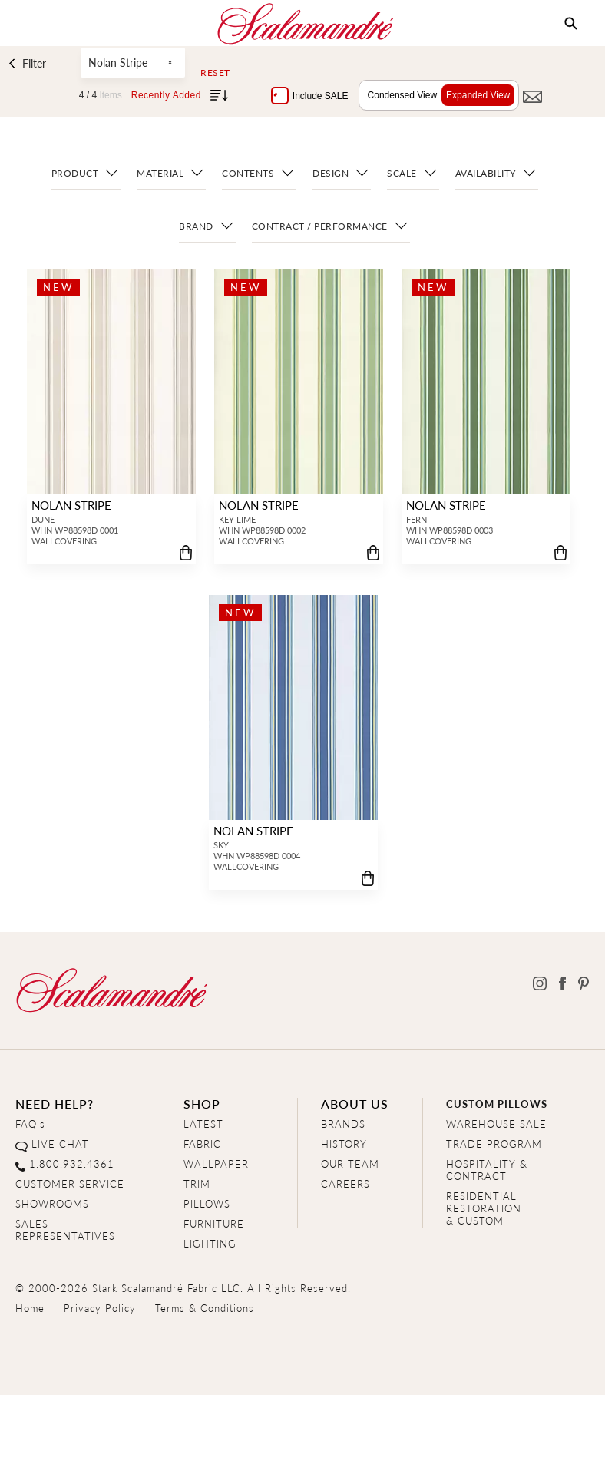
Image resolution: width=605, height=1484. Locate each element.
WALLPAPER (216, 1163)
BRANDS (343, 1123)
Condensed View (399, 95)
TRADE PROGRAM (494, 1143)
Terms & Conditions (204, 1308)
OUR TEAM (350, 1163)
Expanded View (474, 95)
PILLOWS (206, 1203)
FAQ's (30, 1123)
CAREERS (345, 1183)
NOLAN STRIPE (70, 505)
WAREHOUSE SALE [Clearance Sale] (496, 1123)
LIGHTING (209, 1243)
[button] (570, 24)
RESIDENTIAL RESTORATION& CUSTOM (483, 1208)
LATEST (203, 1123)
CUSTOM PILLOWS (496, 1103)
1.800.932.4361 (71, 1163)
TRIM (196, 1183)
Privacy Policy (100, 1308)
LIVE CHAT (60, 1143)
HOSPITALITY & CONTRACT (486, 1169)
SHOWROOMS (52, 1203)
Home (30, 1308)
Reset (215, 73)
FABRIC (202, 1143)
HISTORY (344, 1143)
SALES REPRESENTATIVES (65, 1229)
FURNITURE (213, 1223)
